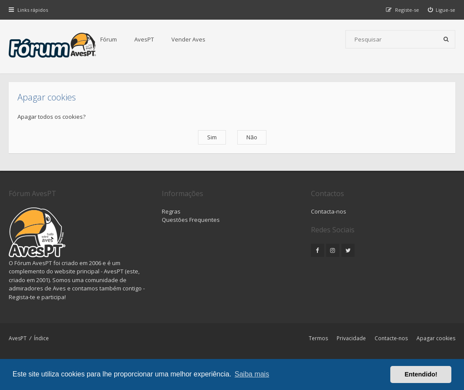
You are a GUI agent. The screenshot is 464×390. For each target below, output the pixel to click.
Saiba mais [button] (252, 374)
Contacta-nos (328, 211)
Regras (171, 211)
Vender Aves (188, 39)
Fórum (108, 39)
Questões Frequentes (191, 220)
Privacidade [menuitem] (351, 338)
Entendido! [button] (421, 374)
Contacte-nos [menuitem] (391, 338)
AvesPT (144, 39)
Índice (41, 338)
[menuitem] (442, 10)
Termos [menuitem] (318, 338)
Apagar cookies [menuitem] (435, 338)
